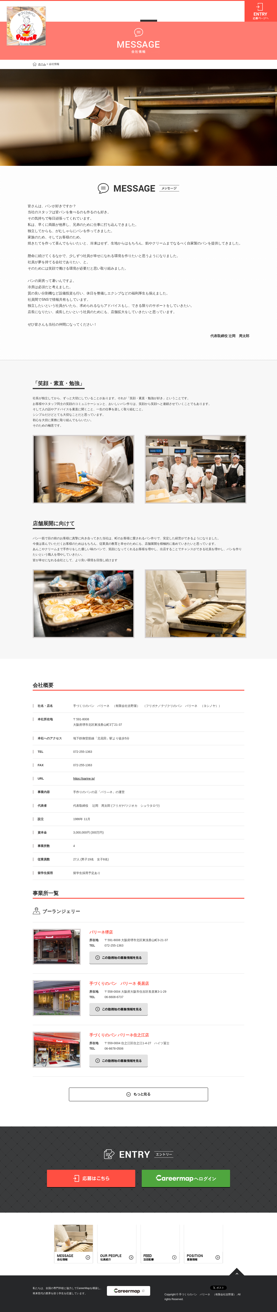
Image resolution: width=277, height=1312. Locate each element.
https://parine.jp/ (84, 778)
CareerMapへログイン (186, 1178)
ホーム (42, 64)
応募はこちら (91, 1178)
